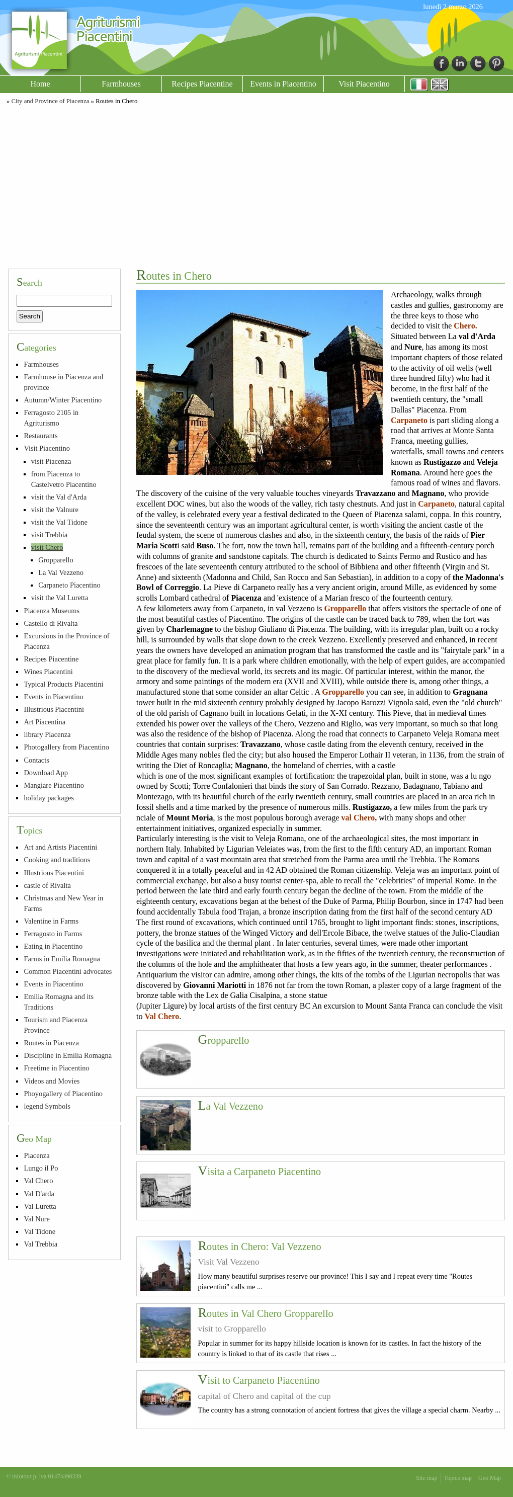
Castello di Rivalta (50, 623)
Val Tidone (39, 1231)
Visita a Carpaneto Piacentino (259, 1171)
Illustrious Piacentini (54, 709)
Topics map (458, 1477)
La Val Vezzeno (230, 1106)
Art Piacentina (44, 722)
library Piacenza (47, 734)
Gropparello (223, 1040)
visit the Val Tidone (59, 522)
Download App (46, 773)
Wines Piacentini (48, 672)
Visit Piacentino (364, 83)
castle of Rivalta (47, 885)
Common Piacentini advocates (68, 971)
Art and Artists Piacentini (60, 847)
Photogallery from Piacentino (66, 747)
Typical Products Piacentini (63, 684)
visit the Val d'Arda (59, 497)
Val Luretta (40, 1206)
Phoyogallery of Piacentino (63, 1094)
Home (40, 83)
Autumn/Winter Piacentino (63, 400)
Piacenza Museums (51, 611)
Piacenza (36, 1155)
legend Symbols (47, 1106)
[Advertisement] (256, 185)
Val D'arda (39, 1194)
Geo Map (489, 1477)
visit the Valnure (54, 510)
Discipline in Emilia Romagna (68, 1055)
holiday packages (49, 798)
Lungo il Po (41, 1168)
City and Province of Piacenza (50, 101)
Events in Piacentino (283, 83)
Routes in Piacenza (51, 1043)
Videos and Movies (51, 1081)
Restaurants (40, 436)
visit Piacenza (51, 461)
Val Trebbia (40, 1244)
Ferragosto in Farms (53, 934)
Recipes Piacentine (202, 83)
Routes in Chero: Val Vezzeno (259, 1246)
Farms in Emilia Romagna (62, 959)
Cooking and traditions (57, 860)
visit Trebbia (49, 535)
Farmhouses (121, 83)
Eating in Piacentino (53, 946)
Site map (426, 1477)
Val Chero (38, 1181)
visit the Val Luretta (60, 598)
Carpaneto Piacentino (69, 585)
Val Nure (37, 1219)
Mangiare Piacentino (53, 785)
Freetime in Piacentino (56, 1068)
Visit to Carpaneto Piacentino (259, 1380)
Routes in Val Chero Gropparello (265, 1313)
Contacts (36, 760)
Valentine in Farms (51, 921)
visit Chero (47, 547)
